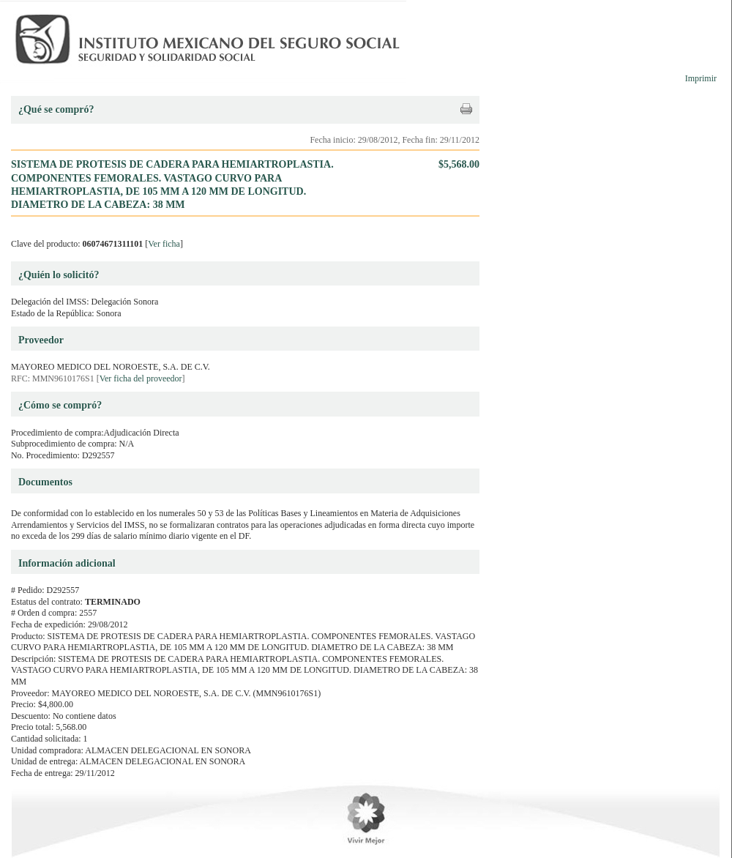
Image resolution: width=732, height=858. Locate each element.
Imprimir (701, 78)
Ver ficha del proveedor (141, 378)
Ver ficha (164, 244)
